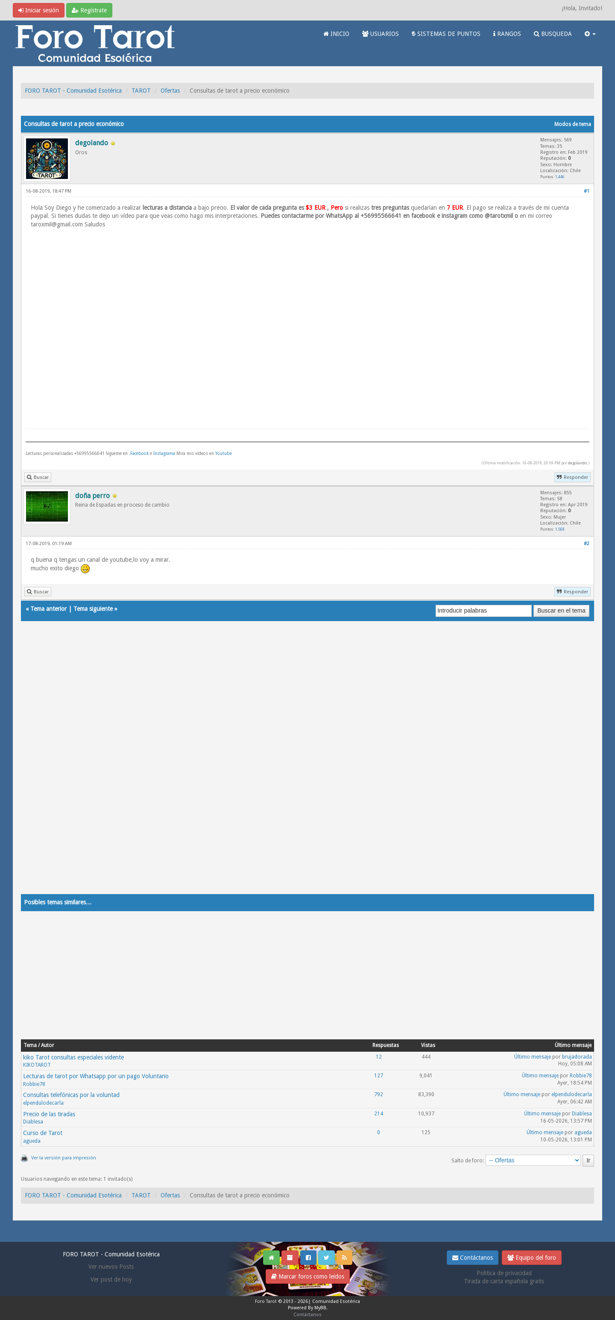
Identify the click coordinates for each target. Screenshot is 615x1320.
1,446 (560, 176)
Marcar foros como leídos (307, 1276)
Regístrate (89, 10)
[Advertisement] (277, 766)
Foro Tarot (266, 1301)
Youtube (223, 453)
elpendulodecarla (43, 1103)
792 (378, 1094)
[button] (590, 34)
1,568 (560, 529)
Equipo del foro (531, 1257)
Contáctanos (472, 1257)
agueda (32, 1141)
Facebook (139, 453)
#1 (586, 191)
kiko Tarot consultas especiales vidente (73, 1057)
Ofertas (170, 90)
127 (378, 1076)
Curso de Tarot (42, 1132)
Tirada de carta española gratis (504, 1281)
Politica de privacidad (504, 1273)
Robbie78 (34, 1084)
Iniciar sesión (38, 10)
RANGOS (507, 33)
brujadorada (577, 1057)
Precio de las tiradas (49, 1114)
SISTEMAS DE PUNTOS (446, 33)
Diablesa (33, 1122)
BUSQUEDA (553, 33)
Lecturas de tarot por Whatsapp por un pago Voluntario (96, 1076)
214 (378, 1114)
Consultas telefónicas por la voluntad (71, 1094)
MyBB (320, 1308)
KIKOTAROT (37, 1065)
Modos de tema (572, 124)
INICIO (336, 33)
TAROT (141, 90)
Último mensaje (532, 1057)
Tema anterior (48, 608)
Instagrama (164, 453)
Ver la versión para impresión (63, 1158)
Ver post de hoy (111, 1279)
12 (379, 1057)
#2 (586, 543)
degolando (577, 463)
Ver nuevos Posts (111, 1266)
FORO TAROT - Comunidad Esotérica (73, 90)
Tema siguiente (93, 608)
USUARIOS (380, 33)
